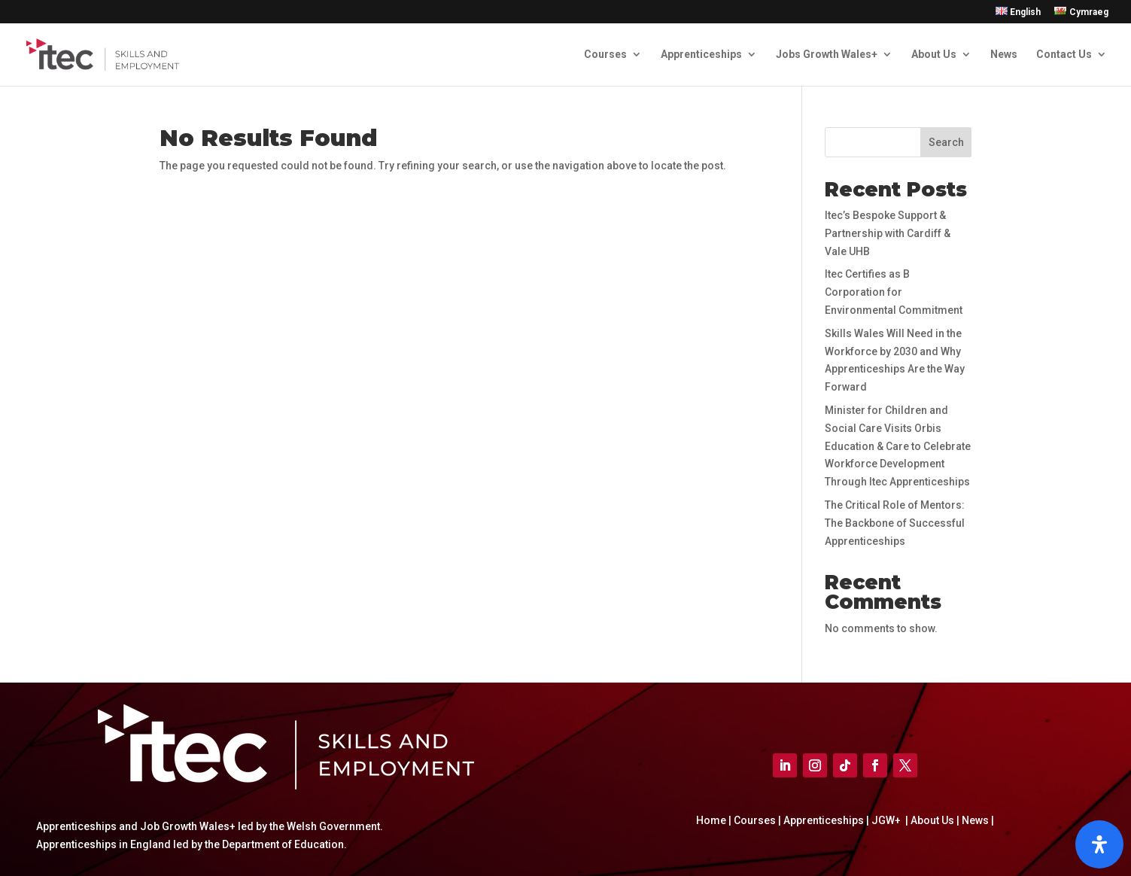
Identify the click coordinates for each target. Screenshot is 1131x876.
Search (946, 142)
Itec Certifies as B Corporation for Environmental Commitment (893, 292)
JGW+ (887, 820)
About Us (933, 54)
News (1003, 54)
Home (712, 820)
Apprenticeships (701, 54)
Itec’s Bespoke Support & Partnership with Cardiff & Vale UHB (887, 233)
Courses (605, 54)
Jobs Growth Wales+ (826, 54)
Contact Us (1064, 54)
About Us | (933, 820)
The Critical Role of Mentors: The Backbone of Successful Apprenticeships (895, 523)
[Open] (1099, 844)
